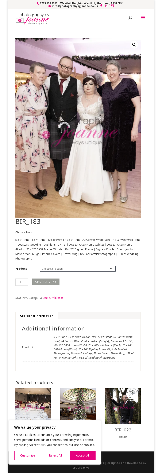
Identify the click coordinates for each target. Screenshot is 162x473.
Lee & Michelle (53, 298)
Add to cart (46, 281)
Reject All (55, 455)
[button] (134, 45)
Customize (27, 455)
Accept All (82, 455)
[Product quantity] (21, 282)
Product (21, 268)
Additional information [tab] (36, 316)
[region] (54, 442)
